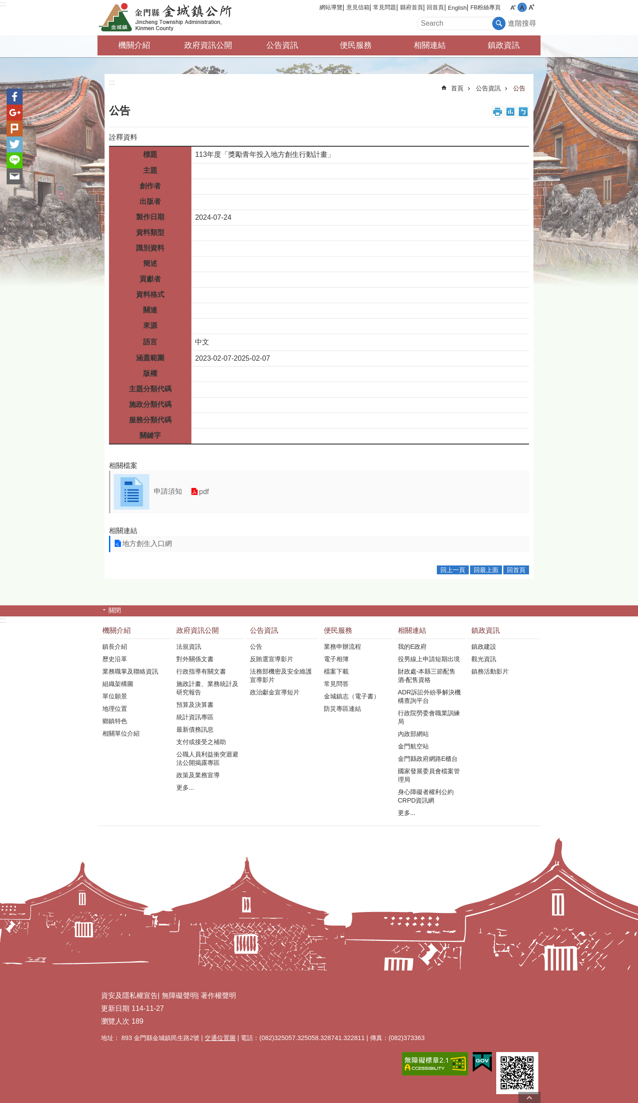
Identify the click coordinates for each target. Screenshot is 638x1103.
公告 (519, 88)
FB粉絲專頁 (486, 7)
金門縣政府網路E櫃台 (428, 758)
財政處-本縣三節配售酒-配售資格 (427, 675)
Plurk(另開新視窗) (15, 128)
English (457, 7)
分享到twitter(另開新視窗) (15, 144)
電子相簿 (336, 659)
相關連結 (430, 45)
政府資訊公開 (208, 45)
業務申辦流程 (342, 646)
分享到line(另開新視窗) (15, 160)
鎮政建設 (483, 646)
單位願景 (114, 696)
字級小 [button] (512, 7)
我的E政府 (412, 646)
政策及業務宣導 (198, 775)
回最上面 (486, 569)
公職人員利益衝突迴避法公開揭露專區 (207, 758)
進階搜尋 (522, 23)
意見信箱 (358, 7)
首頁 (457, 88)
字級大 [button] (531, 7)
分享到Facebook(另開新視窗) (15, 97)
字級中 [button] (522, 7)
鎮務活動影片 (490, 671)
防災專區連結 (342, 708)
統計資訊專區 (195, 717)
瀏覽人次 (115, 1021)
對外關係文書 (195, 659)
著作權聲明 (218, 995)
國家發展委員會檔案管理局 (429, 775)
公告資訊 (282, 45)
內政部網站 (413, 733)
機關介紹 (134, 45)
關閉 (115, 610)
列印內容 (497, 111)
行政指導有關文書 (201, 671)
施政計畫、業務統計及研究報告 (207, 688)
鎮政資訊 (504, 45)
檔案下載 (336, 671)
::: (3, 4)
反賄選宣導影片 (271, 659)
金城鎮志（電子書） (352, 696)
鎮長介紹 (114, 646)
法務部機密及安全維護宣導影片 (281, 675)
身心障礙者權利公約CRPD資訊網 (426, 796)
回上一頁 (452, 569)
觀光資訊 (483, 659)
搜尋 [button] (499, 23)
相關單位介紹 (121, 733)
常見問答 (336, 683)
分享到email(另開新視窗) (15, 176)
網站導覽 (330, 7)
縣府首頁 (411, 7)
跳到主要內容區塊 (4, 4)
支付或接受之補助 (201, 741)
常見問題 (384, 7)
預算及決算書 (195, 704)
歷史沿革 (114, 659)
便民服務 (356, 45)
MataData (510, 111)
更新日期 (115, 1008)
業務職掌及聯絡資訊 (130, 671)
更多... (185, 787)
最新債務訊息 (195, 729)
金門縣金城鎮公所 (175, 17)
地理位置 (114, 708)
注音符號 (523, 111)
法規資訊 (188, 646)
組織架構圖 (117, 683)
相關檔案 (123, 465)
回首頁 (435, 7)
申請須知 (168, 491)
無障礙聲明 (179, 995)
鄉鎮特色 (114, 721)
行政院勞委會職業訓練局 (429, 717)
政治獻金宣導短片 (275, 692)
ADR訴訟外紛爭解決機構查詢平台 (429, 696)
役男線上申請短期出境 (429, 659)
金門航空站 (413, 746)
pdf (204, 491)
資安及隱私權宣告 (129, 995)
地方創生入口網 (147, 543)
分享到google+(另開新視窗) (15, 113)
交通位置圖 (220, 1037)
